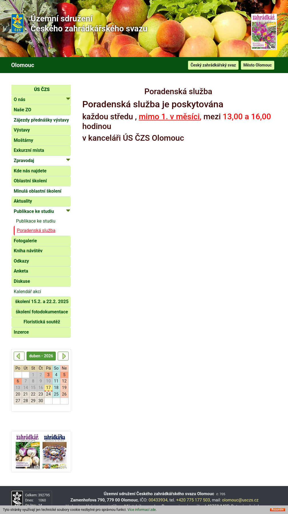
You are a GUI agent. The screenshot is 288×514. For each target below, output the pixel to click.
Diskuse (22, 281)
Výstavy (22, 130)
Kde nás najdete (30, 171)
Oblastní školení (30, 181)
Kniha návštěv (28, 250)
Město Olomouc (257, 65)
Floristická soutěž (41, 321)
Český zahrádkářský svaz (213, 65)
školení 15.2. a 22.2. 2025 (42, 301)
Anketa (21, 271)
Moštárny (23, 140)
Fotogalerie (25, 240)
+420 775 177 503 (193, 500)
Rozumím (277, 509)
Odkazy (21, 261)
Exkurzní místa (29, 150)
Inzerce (21, 332)
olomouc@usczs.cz (240, 500)
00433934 (158, 500)
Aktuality (23, 201)
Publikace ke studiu (35, 221)
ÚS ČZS (42, 89)
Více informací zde (141, 510)
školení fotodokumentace (42, 312)
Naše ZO (22, 109)
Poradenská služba (36, 230)
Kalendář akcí (27, 291)
